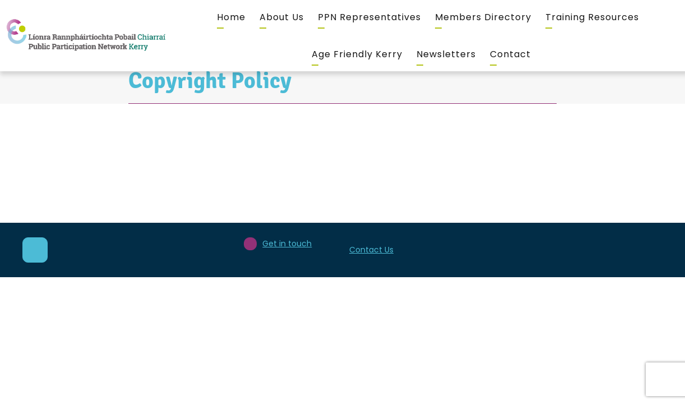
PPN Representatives (369, 17)
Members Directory (483, 17)
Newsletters (446, 54)
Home (231, 17)
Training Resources (592, 17)
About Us (282, 17)
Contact (510, 54)
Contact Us (371, 249)
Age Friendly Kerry (357, 54)
